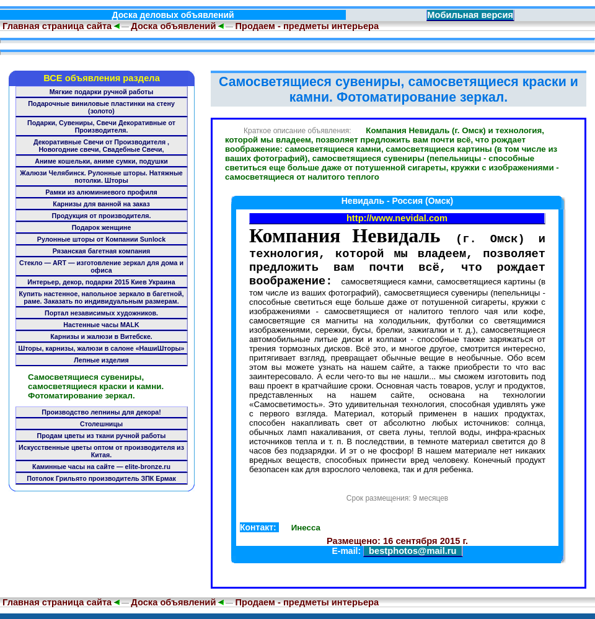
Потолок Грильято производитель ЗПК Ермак (101, 478)
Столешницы (101, 424)
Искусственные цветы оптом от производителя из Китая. (101, 451)
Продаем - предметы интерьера (307, 26)
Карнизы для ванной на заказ (101, 204)
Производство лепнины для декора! (101, 412)
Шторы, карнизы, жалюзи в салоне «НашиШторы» (102, 348)
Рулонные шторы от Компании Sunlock (101, 239)
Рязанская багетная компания (102, 251)
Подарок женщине (101, 227)
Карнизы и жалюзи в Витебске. (101, 336)
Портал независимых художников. (101, 313)
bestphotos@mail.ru (413, 556)
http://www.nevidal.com (396, 218)
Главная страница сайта (56, 26)
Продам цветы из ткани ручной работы (101, 435)
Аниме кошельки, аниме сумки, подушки (101, 161)
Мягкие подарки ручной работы (102, 91)
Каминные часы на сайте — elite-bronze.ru (101, 466)
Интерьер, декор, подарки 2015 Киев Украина (101, 282)
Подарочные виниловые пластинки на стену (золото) (101, 107)
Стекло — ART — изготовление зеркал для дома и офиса (101, 266)
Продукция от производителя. (101, 215)
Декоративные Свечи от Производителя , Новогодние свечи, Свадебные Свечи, (101, 145)
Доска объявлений (173, 26)
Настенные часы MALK (101, 324)
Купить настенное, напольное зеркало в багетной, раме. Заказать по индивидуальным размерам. (101, 297)
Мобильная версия (470, 15)
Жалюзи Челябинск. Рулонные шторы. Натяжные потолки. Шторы (101, 176)
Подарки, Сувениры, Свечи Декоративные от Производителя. (101, 126)
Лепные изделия (101, 360)
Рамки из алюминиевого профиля (101, 192)
